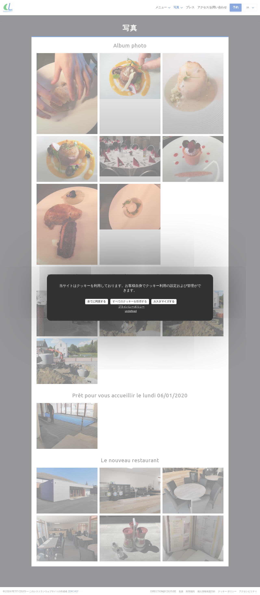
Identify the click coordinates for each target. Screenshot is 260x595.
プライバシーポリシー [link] (131, 307)
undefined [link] (131, 311)
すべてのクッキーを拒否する (130, 301)
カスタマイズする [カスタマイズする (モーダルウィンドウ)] (163, 301)
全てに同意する (96, 301)
